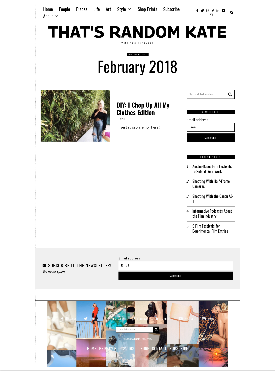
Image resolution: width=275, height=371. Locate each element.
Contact (159, 343)
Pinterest (143, 312)
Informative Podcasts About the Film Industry (211, 208)
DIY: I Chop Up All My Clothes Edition (142, 108)
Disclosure (139, 343)
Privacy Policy (112, 343)
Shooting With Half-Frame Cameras (210, 184)
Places (81, 8)
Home (48, 8)
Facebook (71, 312)
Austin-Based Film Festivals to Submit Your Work (213, 169)
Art (108, 8)
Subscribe (171, 8)
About (48, 16)
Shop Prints (147, 8)
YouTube (190, 312)
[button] (230, 94)
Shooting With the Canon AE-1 (213, 195)
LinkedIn (166, 312)
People (64, 8)
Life (96, 8)
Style (121, 8)
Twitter (94, 312)
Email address (197, 120)
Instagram (118, 312)
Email (211, 312)
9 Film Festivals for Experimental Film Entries (209, 223)
